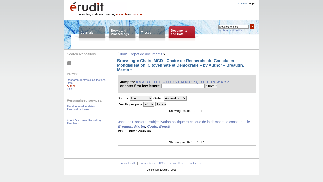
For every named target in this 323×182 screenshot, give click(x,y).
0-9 (138, 82)
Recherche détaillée (230, 30)
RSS (162, 163)
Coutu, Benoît (158, 126)
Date (70, 82)
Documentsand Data (179, 32)
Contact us (195, 163)
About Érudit (128, 163)
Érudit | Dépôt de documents (140, 54)
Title (69, 88)
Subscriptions (147, 163)
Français (242, 3)
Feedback (73, 123)
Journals (87, 32)
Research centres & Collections (86, 79)
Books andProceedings (120, 32)
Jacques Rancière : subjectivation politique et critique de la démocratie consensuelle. (184, 122)
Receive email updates (81, 106)
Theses (146, 32)
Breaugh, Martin (131, 126)
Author (71, 85)
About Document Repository (84, 120)
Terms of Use (176, 163)
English (252, 3)
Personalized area (78, 109)
